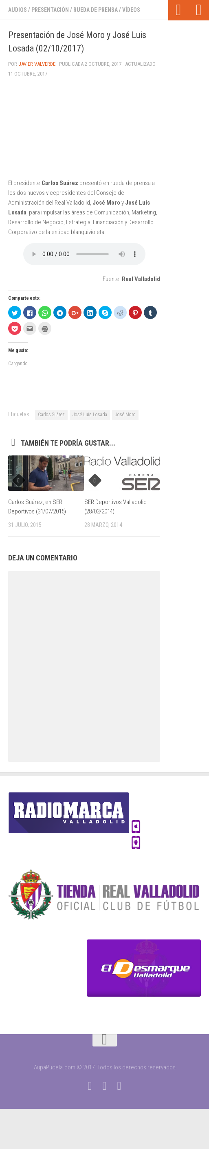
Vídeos (131, 10)
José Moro (125, 414)
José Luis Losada (90, 414)
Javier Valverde (36, 64)
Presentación (50, 10)
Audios (17, 10)
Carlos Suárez (51, 414)
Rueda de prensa (95, 10)
